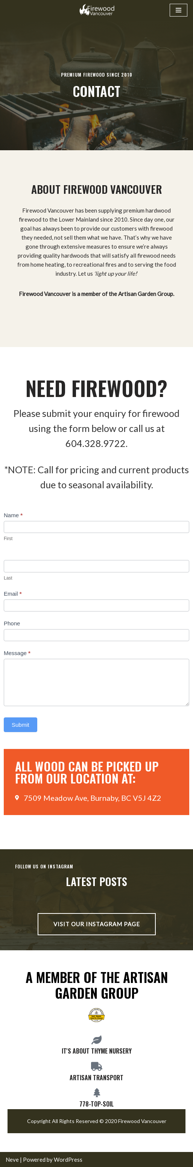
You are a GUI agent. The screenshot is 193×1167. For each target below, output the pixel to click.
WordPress (68, 1159)
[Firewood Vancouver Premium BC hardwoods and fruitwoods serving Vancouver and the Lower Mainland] (96, 10)
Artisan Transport (96, 1077)
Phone (12, 623)
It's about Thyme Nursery (97, 1050)
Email (13, 593)
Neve (12, 1159)
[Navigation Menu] (178, 10)
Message (17, 653)
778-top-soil (96, 1103)
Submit (20, 725)
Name (13, 515)
